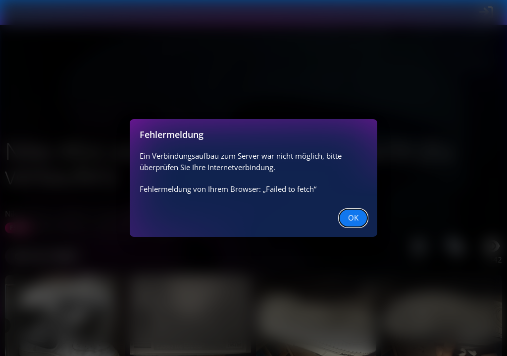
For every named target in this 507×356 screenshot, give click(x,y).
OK (353, 217)
